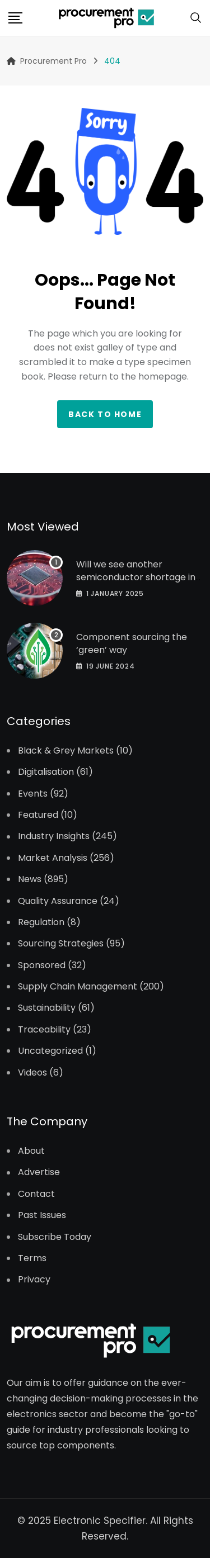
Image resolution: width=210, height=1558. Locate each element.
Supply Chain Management (77, 987)
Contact (36, 1194)
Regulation (41, 922)
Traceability (44, 1030)
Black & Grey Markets (66, 751)
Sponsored (42, 965)
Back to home (105, 414)
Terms (32, 1258)
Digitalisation (46, 772)
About (31, 1151)
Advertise (39, 1172)
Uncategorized (50, 1051)
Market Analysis (52, 858)
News (29, 879)
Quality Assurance (57, 901)
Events (33, 794)
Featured (38, 815)
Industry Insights (54, 836)
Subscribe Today (54, 1237)
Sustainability (47, 1008)
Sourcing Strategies (61, 943)
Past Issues (42, 1215)
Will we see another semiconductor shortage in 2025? (135, 577)
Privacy (34, 1279)
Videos (32, 1073)
